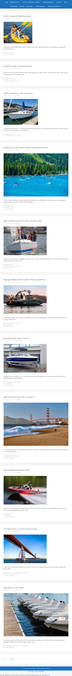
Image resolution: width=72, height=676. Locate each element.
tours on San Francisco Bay (12, 574)
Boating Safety (8, 645)
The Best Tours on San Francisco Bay (20, 529)
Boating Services (49, 2)
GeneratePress (46, 668)
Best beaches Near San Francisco (19, 397)
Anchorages (14, 6)
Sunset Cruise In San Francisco (18, 66)
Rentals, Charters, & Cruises (32, 2)
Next (14, 659)
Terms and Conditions (39, 671)
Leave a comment (9, 54)
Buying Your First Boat (14, 588)
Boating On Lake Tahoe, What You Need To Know (26, 147)
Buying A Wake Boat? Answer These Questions (24, 279)
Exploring (30, 6)
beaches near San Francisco (12, 456)
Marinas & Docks (16, 2)
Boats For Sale (41, 6)
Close (48, 675)
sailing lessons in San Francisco (13, 266)
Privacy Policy (31, 671)
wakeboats (8, 515)
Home (6, 2)
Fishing (60, 2)
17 (10, 659)
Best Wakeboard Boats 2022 (16, 470)
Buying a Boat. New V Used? (16, 338)
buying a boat (8, 324)
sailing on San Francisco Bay (12, 79)
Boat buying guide (9, 647)
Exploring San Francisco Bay (12, 455)
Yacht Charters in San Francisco (18, 93)
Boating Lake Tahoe (10, 207)
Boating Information (55, 6)
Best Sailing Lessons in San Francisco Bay (22, 221)
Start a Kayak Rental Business (17, 16)
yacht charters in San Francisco (13, 135)
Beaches (22, 6)
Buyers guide (17, 323)
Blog (65, 2)
